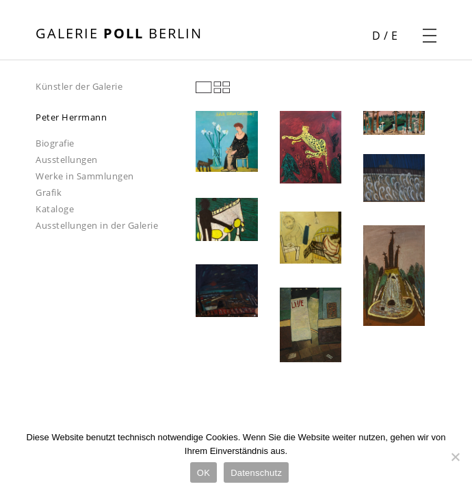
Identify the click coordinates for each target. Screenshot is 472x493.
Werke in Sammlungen (85, 176)
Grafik (49, 192)
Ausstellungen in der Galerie (97, 225)
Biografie (55, 143)
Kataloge (55, 209)
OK (203, 473)
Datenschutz (256, 473)
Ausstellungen (67, 159)
